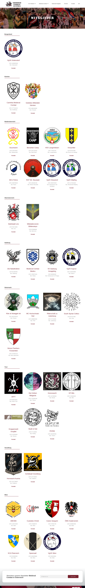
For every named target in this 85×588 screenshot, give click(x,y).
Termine (66, 3)
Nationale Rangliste (56, 3)
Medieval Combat (43, 3)
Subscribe (73, 576)
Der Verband (31, 3)
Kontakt (73, 3)
